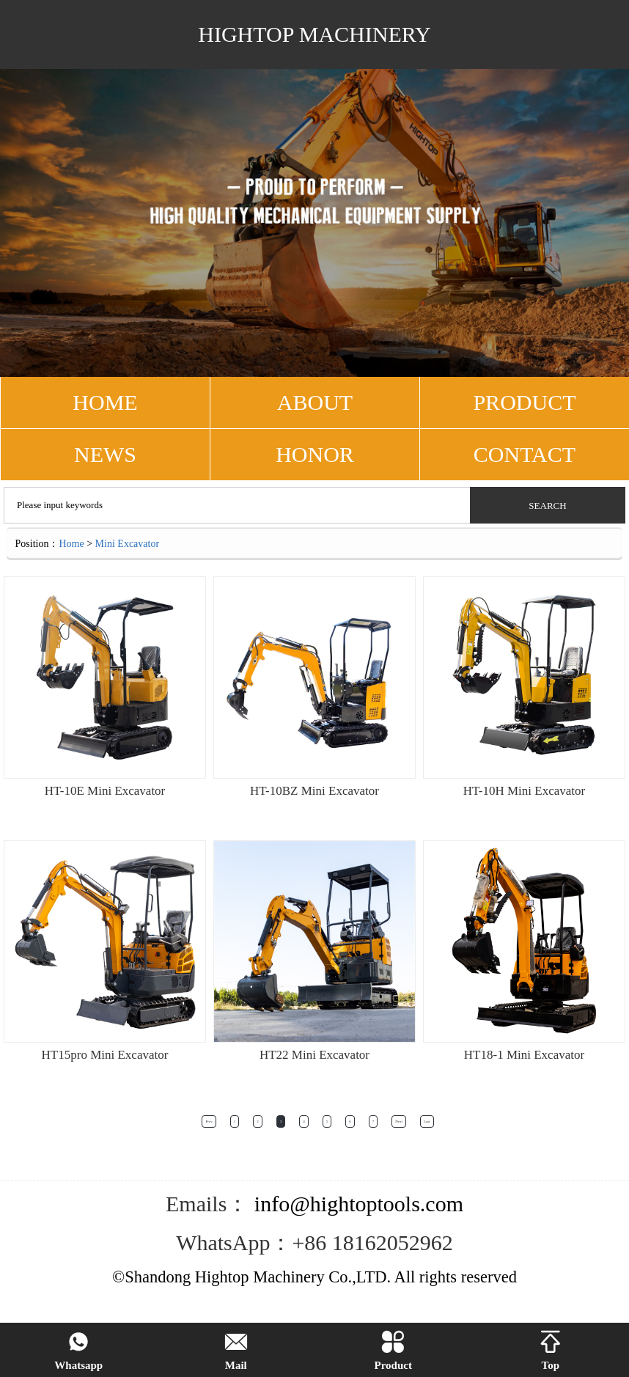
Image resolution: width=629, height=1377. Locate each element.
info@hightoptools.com (356, 1203)
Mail (236, 1351)
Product (393, 1351)
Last (427, 1121)
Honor (315, 454)
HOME (105, 402)
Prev (208, 1121)
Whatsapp (78, 1351)
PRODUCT (524, 402)
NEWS (105, 454)
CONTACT (524, 454)
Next (398, 1121)
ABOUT (315, 402)
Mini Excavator (127, 543)
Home (71, 543)
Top (551, 1351)
